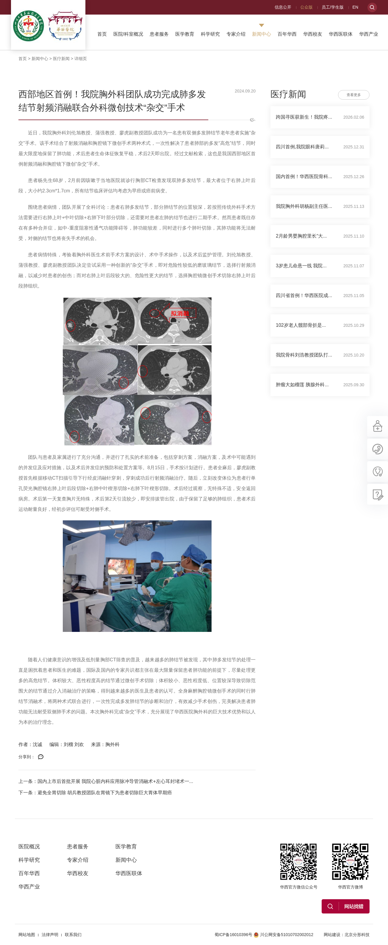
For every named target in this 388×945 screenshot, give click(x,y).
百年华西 (287, 34)
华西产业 (368, 34)
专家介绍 (235, 34)
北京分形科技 (357, 934)
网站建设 (332, 934)
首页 (102, 34)
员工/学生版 (333, 7)
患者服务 (159, 34)
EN (355, 7)
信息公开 (283, 7)
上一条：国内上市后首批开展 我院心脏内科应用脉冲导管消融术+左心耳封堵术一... (105, 781)
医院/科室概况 (128, 34)
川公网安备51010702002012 (283, 934)
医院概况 (29, 847)
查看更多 (354, 95)
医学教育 (184, 34)
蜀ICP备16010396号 (234, 934)
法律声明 (50, 934)
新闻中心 (261, 34)
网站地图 (26, 934)
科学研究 (210, 34)
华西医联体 (341, 34)
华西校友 (312, 34)
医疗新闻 (61, 58)
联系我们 (73, 934)
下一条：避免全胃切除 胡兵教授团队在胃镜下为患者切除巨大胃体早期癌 (95, 792)
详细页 (80, 58)
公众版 (306, 7)
